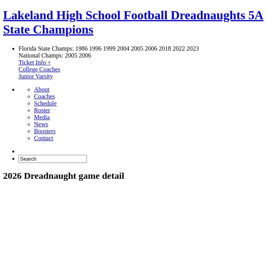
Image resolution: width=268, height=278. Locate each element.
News (41, 124)
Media (42, 117)
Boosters (45, 131)
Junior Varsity (36, 76)
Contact (43, 138)
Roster (42, 110)
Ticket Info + (35, 62)
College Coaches (39, 69)
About (41, 89)
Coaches (44, 96)
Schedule (45, 103)
